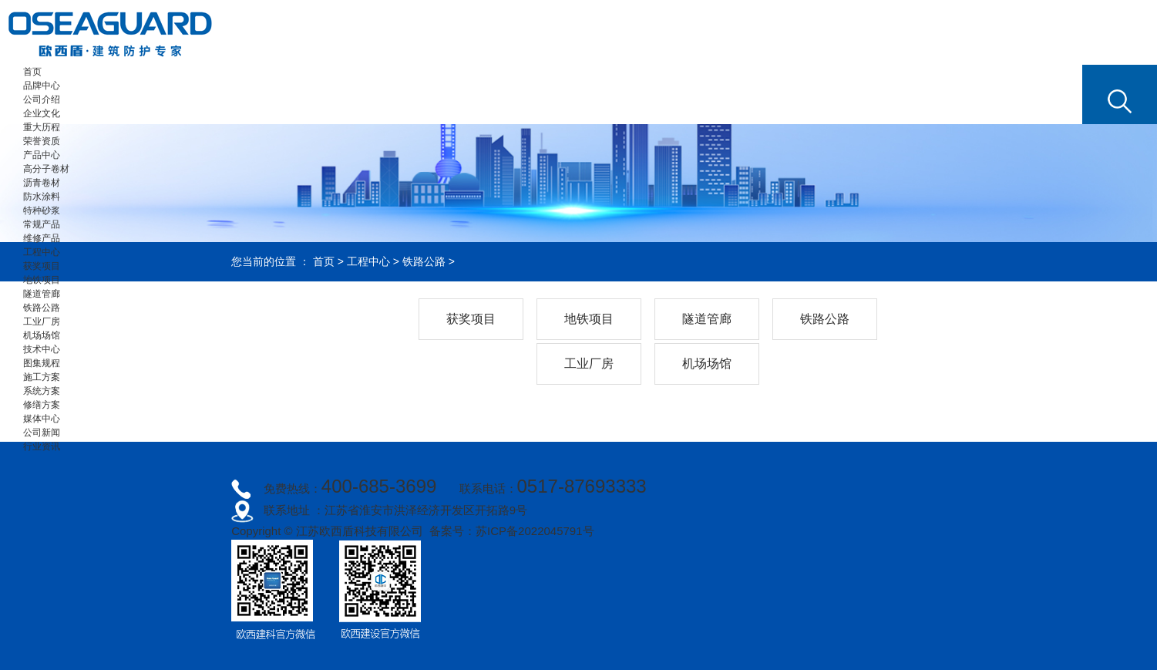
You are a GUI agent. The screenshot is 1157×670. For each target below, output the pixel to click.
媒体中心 (41, 418)
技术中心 (41, 349)
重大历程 (41, 127)
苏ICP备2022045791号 (535, 530)
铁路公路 (41, 307)
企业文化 (41, 113)
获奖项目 (41, 266)
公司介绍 (41, 99)
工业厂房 (41, 321)
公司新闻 (41, 432)
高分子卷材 (46, 168)
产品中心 (41, 155)
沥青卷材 (41, 182)
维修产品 (41, 238)
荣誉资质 (41, 141)
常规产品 (41, 224)
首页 (32, 71)
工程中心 (41, 252)
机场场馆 (41, 335)
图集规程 (41, 363)
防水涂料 (41, 196)
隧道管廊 (41, 293)
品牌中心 (41, 85)
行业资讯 (41, 446)
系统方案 (41, 391)
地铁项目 (41, 279)
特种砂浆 (41, 210)
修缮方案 (41, 404)
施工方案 (41, 377)
